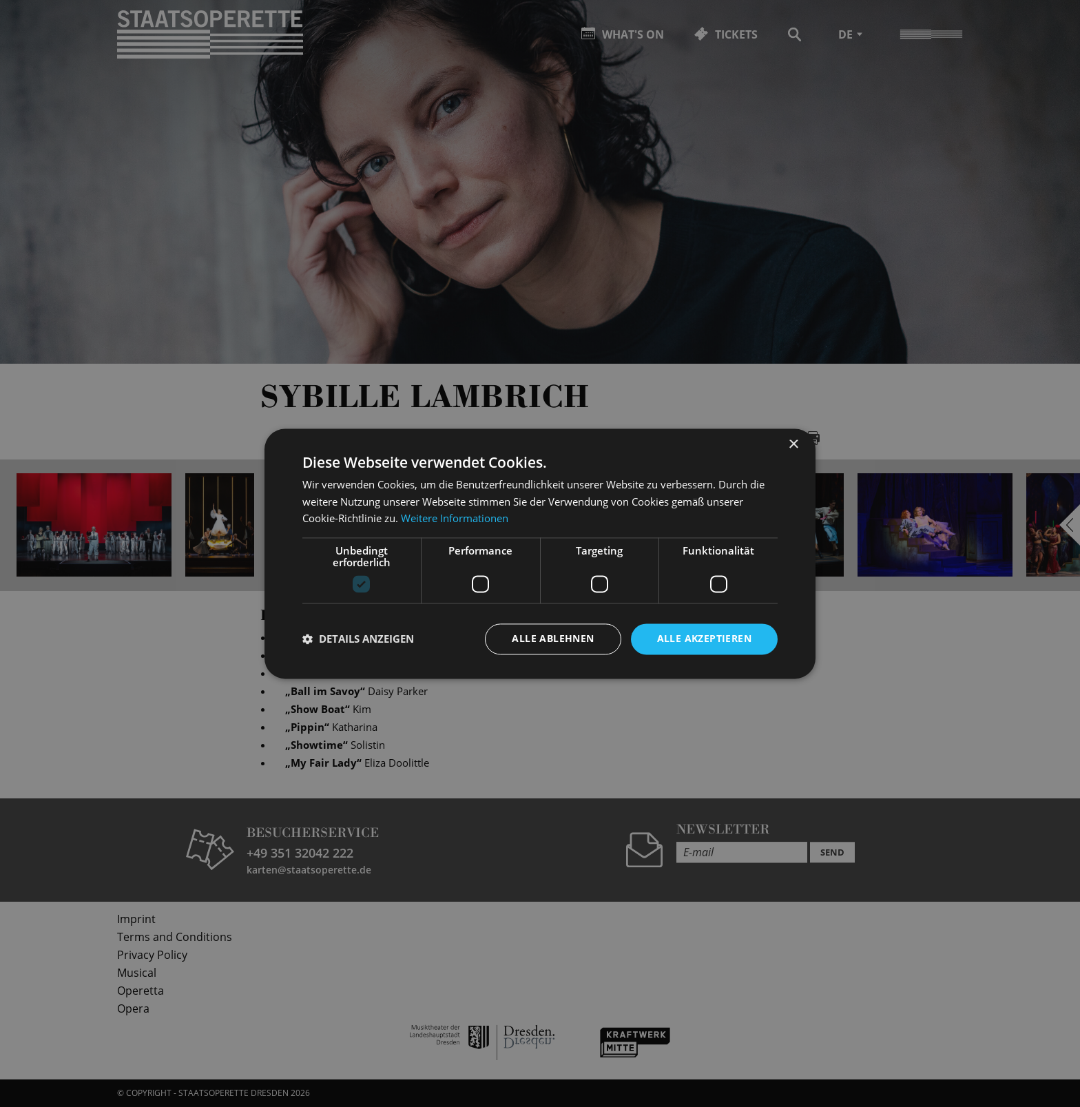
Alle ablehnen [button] (553, 638)
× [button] (793, 444)
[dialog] (540, 553)
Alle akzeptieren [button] (704, 638)
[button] (358, 639)
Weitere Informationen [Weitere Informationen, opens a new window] (454, 519)
